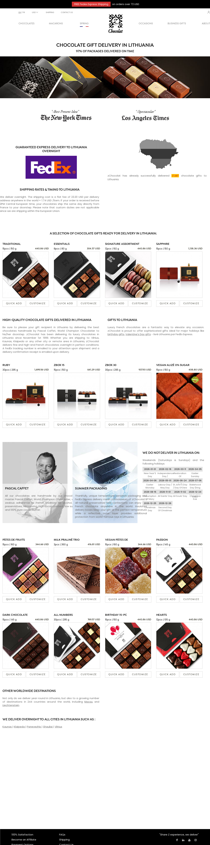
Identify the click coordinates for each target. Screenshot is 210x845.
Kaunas (7, 726)
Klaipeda (19, 726)
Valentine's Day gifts (138, 334)
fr (24, 12)
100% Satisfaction (22, 834)
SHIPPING (50, 12)
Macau (88, 701)
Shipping (64, 839)
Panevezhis (34, 726)
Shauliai (48, 726)
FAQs (62, 834)
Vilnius (58, 726)
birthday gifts (116, 334)
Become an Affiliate (24, 839)
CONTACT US (67, 12)
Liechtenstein (11, 705)
